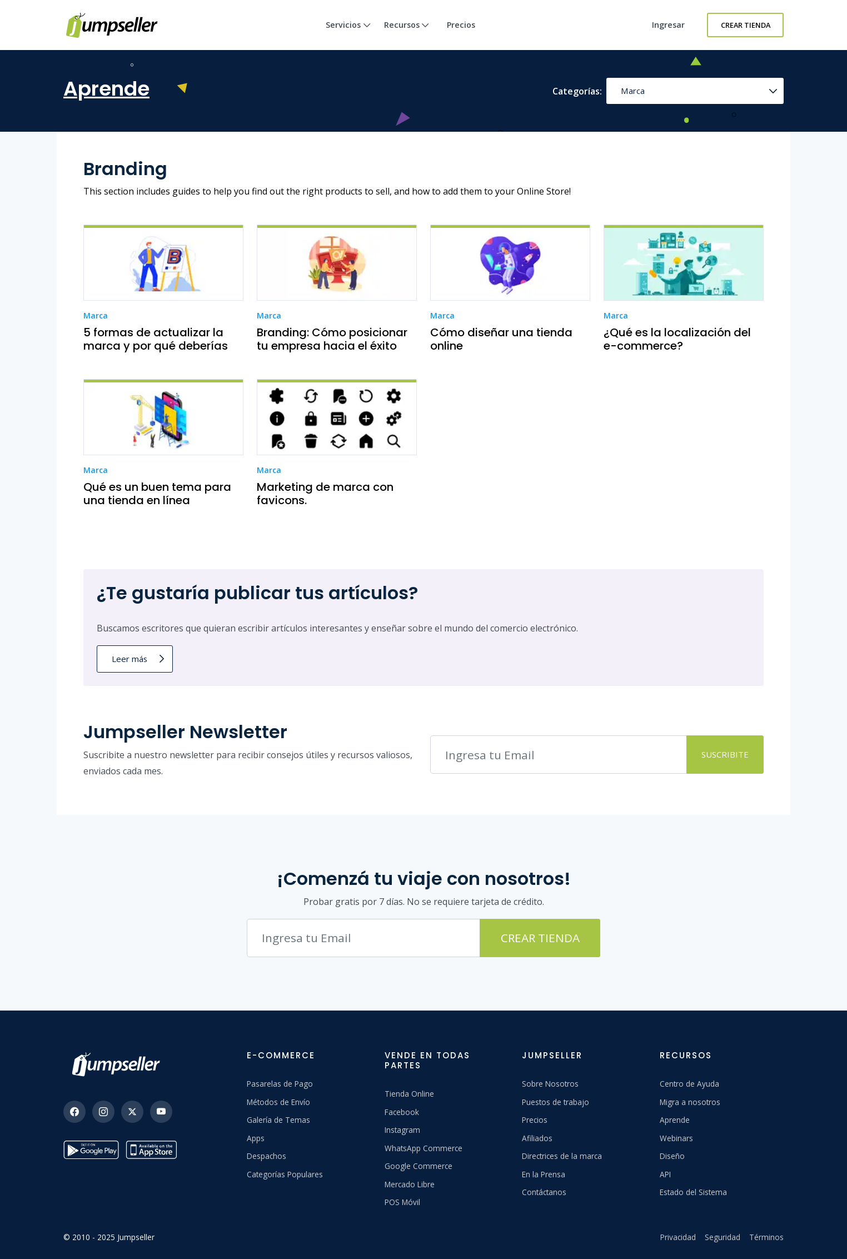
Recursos (407, 34)
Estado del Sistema (693, 1192)
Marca (633, 90)
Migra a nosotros (690, 1102)
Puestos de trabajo (555, 1102)
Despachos (266, 1156)
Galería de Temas (278, 1119)
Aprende (675, 1119)
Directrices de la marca (562, 1156)
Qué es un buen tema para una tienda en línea (157, 493)
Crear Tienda (745, 25)
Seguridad (722, 1237)
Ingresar (668, 24)
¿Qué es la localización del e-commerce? (677, 339)
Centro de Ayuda (689, 1083)
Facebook (402, 1112)
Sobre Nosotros (550, 1083)
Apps (256, 1138)
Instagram (402, 1129)
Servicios (348, 34)
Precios (461, 24)
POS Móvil (402, 1202)
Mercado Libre (410, 1184)
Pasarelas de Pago (280, 1083)
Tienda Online (409, 1093)
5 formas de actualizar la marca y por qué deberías (155, 339)
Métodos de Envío (278, 1102)
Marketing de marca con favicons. (325, 493)
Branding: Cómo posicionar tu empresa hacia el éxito (332, 339)
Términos (766, 1237)
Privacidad (678, 1237)
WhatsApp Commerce (423, 1148)
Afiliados (537, 1138)
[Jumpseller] (119, 1064)
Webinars (676, 1138)
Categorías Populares (285, 1174)
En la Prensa (543, 1174)
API (665, 1174)
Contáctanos (544, 1192)
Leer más (129, 658)
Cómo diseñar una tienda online (501, 339)
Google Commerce (418, 1166)
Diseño (672, 1156)
